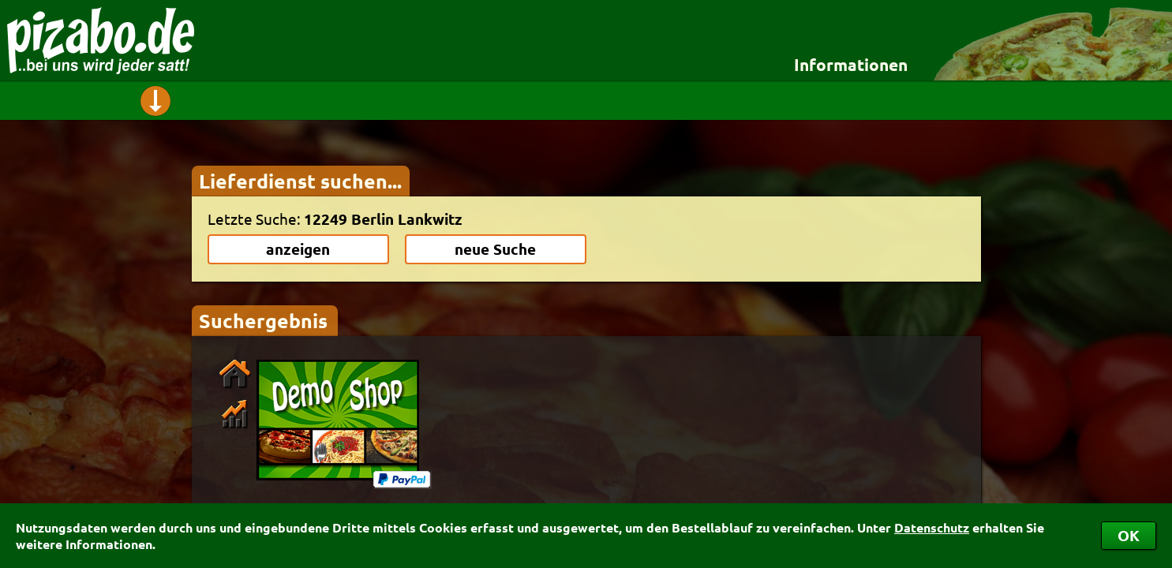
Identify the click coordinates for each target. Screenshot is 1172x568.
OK (1129, 535)
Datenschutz (931, 527)
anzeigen (298, 249)
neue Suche (495, 249)
